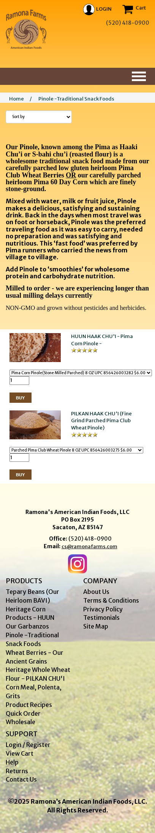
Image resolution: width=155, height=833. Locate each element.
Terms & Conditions (111, 600)
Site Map (95, 626)
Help (12, 762)
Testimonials (101, 617)
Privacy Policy (103, 609)
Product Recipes (29, 705)
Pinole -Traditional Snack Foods (76, 99)
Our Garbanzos (27, 626)
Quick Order (23, 713)
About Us (96, 591)
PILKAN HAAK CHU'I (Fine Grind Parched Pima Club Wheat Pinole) (101, 420)
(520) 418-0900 (90, 538)
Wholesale (20, 722)
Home (16, 99)
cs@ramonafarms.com (89, 546)
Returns (17, 771)
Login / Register (28, 744)
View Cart (19, 753)
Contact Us (21, 779)
